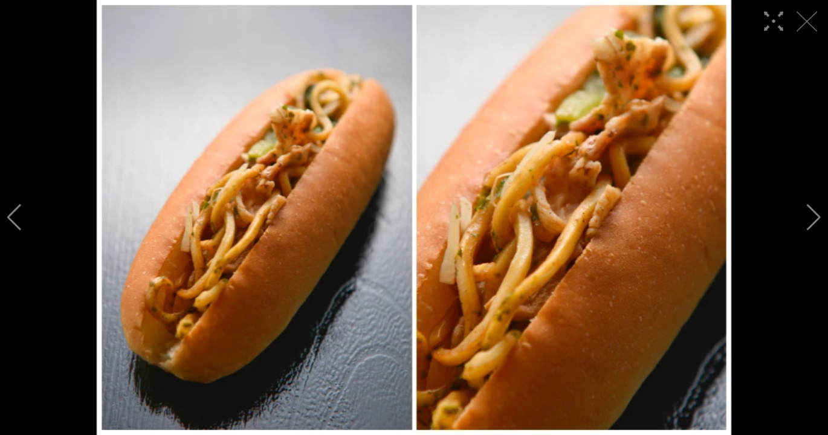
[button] (14, 217)
